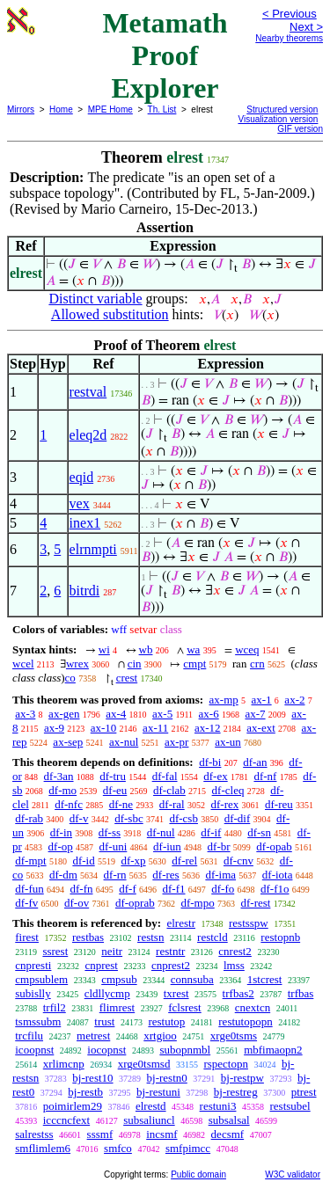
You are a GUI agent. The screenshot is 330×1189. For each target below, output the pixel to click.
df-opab (273, 846)
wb (146, 649)
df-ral (172, 804)
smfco (118, 1148)
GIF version (300, 129)
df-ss (110, 832)
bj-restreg (236, 1091)
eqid (82, 477)
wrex (77, 663)
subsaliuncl (149, 1120)
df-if (211, 832)
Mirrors (20, 109)
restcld (212, 937)
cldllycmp (107, 993)
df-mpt (30, 860)
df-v (79, 818)
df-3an (59, 776)
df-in (61, 832)
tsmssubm (38, 1021)
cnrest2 (235, 951)
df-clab (169, 790)
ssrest (55, 951)
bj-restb (85, 1091)
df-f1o (275, 888)
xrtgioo (160, 1035)
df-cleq (228, 790)
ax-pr (176, 741)
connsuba (192, 979)
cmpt (194, 663)
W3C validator (292, 1174)
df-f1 (174, 888)
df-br (219, 846)
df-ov (76, 902)
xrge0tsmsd (144, 1063)
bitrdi (85, 590)
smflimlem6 (42, 1148)
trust (104, 1021)
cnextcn (252, 1007)
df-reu (279, 804)
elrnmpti (93, 549)
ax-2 (294, 699)
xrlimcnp (63, 1063)
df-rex (224, 804)
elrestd (151, 1105)
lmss (234, 965)
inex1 (85, 522)
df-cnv (238, 860)
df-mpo (197, 902)
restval (88, 391)
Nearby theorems (289, 38)
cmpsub (118, 979)
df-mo (62, 790)
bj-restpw (242, 1077)
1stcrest (264, 979)
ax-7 (255, 713)
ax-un (228, 741)
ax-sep (68, 741)
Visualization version (278, 119)
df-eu (115, 790)
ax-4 (116, 713)
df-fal (165, 776)
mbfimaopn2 (273, 1049)
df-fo (222, 888)
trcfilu (29, 1035)
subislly (32, 993)
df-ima (220, 874)
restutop (166, 1021)
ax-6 (209, 713)
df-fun (29, 888)
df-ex (215, 776)
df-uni (113, 846)
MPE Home (110, 109)
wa (193, 649)
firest (27, 937)
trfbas (301, 993)
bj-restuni (158, 1091)
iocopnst (106, 1049)
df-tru (112, 776)
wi (104, 649)
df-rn (115, 874)
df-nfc (69, 804)
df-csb (183, 818)
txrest (176, 993)
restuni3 (218, 1105)
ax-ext (260, 727)
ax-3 (25, 713)
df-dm (63, 874)
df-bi (210, 762)
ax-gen (63, 713)
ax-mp (223, 699)
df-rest (255, 902)
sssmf (100, 1134)
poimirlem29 (72, 1105)
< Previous (289, 13)
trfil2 (54, 1007)
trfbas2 (238, 993)
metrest (93, 1035)
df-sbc (128, 818)
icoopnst (34, 1049)
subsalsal (229, 1120)
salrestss (34, 1134)
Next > (306, 26)
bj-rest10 (92, 1077)
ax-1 (262, 699)
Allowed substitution (110, 314)
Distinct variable (95, 298)
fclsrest (185, 1007)
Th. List (162, 109)
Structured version (282, 109)
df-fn (81, 888)
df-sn (259, 832)
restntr (170, 951)
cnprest (101, 965)
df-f (127, 888)
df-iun (167, 846)
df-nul (161, 832)
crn (257, 663)
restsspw (248, 923)
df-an (255, 762)
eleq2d (88, 434)
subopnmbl (184, 1049)
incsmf (161, 1134)
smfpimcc (187, 1148)
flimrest (117, 1007)
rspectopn (225, 1063)
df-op (60, 846)
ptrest (304, 1091)
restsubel (289, 1105)
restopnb (280, 937)
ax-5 (162, 713)
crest (127, 677)
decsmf (228, 1134)
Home (61, 109)
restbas (88, 937)
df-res (165, 874)
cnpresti (33, 965)
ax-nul (123, 741)
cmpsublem (41, 979)
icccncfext (66, 1120)
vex (80, 503)
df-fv (26, 902)
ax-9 (54, 727)
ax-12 (207, 727)
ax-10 (104, 727)
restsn (150, 937)
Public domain (198, 1174)
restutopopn (245, 1021)
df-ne (121, 804)
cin (135, 663)
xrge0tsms (233, 1035)
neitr (111, 951)
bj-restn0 (167, 1077)
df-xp (133, 860)
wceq (247, 649)
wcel (23, 663)
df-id (83, 860)
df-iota (277, 874)
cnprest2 (170, 965)
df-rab (29, 818)
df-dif (237, 818)
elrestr (180, 923)
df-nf (264, 776)
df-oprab (135, 902)
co (70, 677)
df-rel (184, 860)
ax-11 (155, 727)
